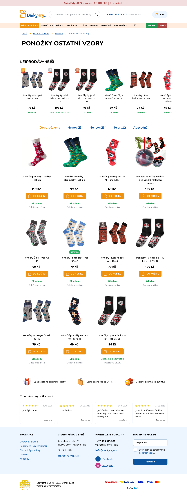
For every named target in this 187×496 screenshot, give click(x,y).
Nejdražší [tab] (119, 128)
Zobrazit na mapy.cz (68, 455)
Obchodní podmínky (30, 450)
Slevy (163, 25)
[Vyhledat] (97, 14)
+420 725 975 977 (117, 14)
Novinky (152, 25)
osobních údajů (146, 452)
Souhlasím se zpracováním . (152, 451)
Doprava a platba (29, 441)
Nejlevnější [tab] (97, 128)
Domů (24, 33)
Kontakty (24, 458)
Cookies (24, 454)
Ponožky (59, 33)
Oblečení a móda (41, 33)
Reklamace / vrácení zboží (33, 445)
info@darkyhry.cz (106, 450)
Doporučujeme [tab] (50, 128)
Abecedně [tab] (140, 128)
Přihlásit (150, 461)
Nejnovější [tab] (74, 128)
